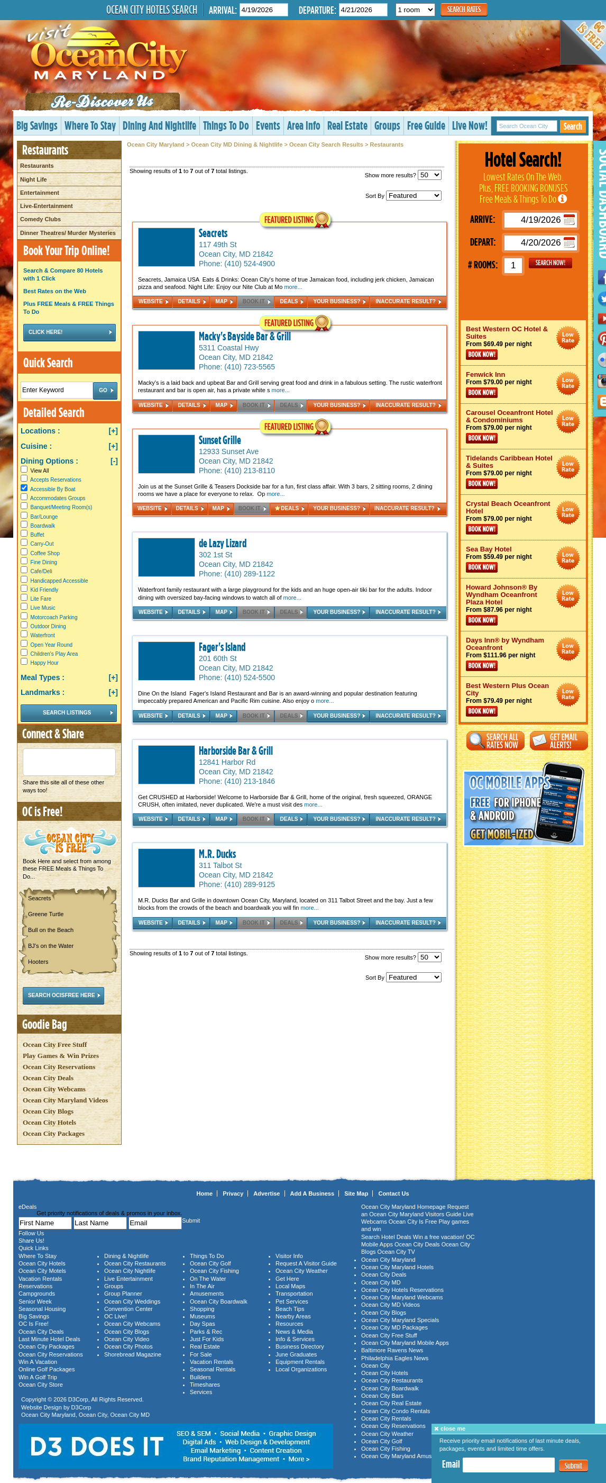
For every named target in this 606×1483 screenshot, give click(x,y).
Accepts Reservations (55, 480)
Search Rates (464, 9)
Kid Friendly (45, 590)
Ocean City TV (396, 1252)
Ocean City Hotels (49, 1122)
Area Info (303, 125)
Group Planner (123, 1293)
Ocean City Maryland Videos (65, 1100)
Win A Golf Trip (38, 1377)
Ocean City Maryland (156, 144)
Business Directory (300, 1346)
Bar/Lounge (44, 517)
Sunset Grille (220, 439)
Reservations (35, 1286)
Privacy (233, 1193)
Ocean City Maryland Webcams (402, 1297)
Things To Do (226, 125)
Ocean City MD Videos (390, 1304)
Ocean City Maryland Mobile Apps (405, 1343)
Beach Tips (290, 1309)
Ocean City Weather (302, 1271)
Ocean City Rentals (386, 1418)
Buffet (37, 535)
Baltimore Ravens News (392, 1350)
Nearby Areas (293, 1316)
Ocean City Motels (42, 1271)
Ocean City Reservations (59, 1067)
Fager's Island (222, 646)
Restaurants (37, 165)
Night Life (33, 179)
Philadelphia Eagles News (394, 1358)
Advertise (266, 1193)
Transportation (294, 1293)
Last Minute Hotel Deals (49, 1339)
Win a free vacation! (438, 1237)
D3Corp (78, 1399)
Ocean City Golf (210, 1263)
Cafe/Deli (41, 571)
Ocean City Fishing (214, 1271)
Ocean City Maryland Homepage (403, 1207)
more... (293, 287)
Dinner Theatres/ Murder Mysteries (68, 233)
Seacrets (213, 233)
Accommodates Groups (58, 498)
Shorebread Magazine (132, 1354)
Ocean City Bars (382, 1395)
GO (550, 263)
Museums (202, 1316)
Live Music (43, 608)
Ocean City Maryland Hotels (397, 1267)
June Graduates (296, 1354)
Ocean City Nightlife (129, 1271)
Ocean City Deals (48, 1078)
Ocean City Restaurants (135, 1263)
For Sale (201, 1354)
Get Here (287, 1279)
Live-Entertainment (46, 206)
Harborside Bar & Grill (236, 750)
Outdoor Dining (48, 626)
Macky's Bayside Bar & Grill (245, 336)
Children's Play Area (54, 654)
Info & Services (295, 1339)
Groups (387, 125)
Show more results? (403, 175)
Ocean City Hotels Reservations (402, 1290)
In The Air (202, 1286)
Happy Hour (45, 663)
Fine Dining (44, 562)
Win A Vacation (38, 1362)
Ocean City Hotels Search (151, 9)
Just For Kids (207, 1339)
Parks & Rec (206, 1331)
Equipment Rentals (300, 1362)
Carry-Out (42, 544)
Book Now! (482, 354)
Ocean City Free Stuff (55, 1044)
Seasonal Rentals (212, 1369)
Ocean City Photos (128, 1346)
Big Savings (37, 125)
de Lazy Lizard (222, 543)
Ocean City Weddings (132, 1301)
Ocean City (93, 1415)
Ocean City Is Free (413, 1221)
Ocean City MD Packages (394, 1327)
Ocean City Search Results (326, 144)
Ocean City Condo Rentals (395, 1411)
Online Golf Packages (47, 1369)
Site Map (356, 1193)
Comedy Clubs (40, 219)
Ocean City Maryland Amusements (406, 1456)
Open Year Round (52, 645)
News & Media (294, 1331)
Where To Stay (90, 125)
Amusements (207, 1293)
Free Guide (426, 125)
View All (35, 471)
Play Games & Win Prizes (61, 1056)
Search (573, 126)
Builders (200, 1377)
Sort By (403, 196)
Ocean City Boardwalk (218, 1301)
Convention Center (128, 1309)
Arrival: (223, 9)
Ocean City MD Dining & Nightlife (236, 144)
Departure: (317, 9)
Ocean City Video (126, 1339)
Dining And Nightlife (159, 125)
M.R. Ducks (217, 853)
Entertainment (39, 192)
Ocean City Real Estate (391, 1403)
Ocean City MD (130, 1415)
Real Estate (347, 125)
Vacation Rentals (40, 1279)
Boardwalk (43, 526)
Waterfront (43, 635)
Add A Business (312, 1193)
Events (268, 125)
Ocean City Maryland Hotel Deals (568, 337)
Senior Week (35, 1301)
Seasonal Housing (42, 1309)
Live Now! (470, 125)
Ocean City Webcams (54, 1089)
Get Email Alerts (559, 740)
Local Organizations (301, 1369)
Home (205, 1193)
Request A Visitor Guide (306, 1263)
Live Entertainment (128, 1279)
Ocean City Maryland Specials (400, 1320)
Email (451, 1464)
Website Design (41, 1407)
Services (201, 1392)
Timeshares (205, 1384)
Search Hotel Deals (386, 1237)
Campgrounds (37, 1293)
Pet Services (292, 1301)
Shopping (202, 1309)
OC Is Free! (34, 1324)
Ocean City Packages (54, 1133)
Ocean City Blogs (48, 1111)
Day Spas (202, 1324)
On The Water (208, 1279)
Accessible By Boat (53, 489)
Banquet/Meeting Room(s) (62, 507)
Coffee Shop (45, 553)
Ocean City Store (41, 1384)
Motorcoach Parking (54, 617)
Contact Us (393, 1193)
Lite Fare (41, 599)
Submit (573, 1465)
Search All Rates (495, 740)
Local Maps (290, 1286)
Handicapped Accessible (59, 581)
